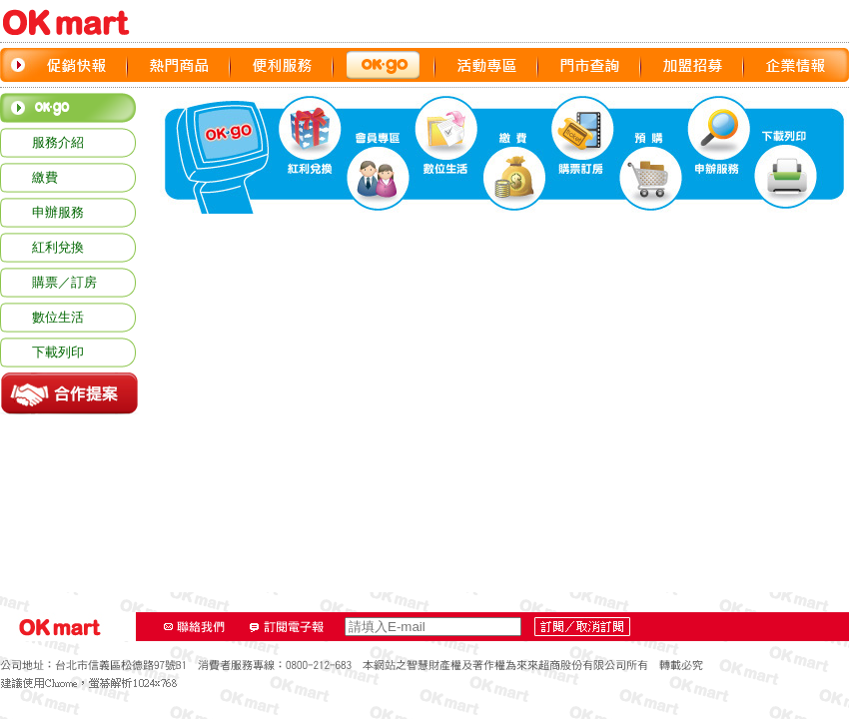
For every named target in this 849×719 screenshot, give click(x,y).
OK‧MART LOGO (75, 22)
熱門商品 (179, 65)
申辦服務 (58, 212)
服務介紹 (58, 142)
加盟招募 (692, 65)
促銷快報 (76, 65)
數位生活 (58, 317)
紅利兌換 (58, 247)
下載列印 (58, 352)
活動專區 (486, 65)
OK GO (384, 65)
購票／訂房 (64, 282)
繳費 (45, 177)
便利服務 (282, 65)
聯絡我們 (195, 627)
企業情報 (795, 65)
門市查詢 (589, 65)
